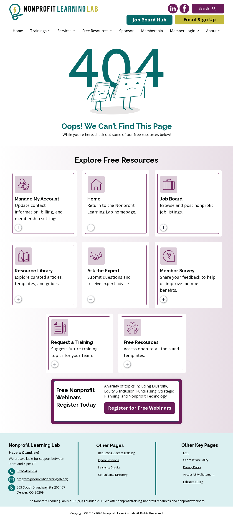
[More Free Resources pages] (111, 31)
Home (94, 199)
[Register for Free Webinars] (139, 408)
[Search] (208, 8)
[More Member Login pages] (198, 31)
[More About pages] (219, 31)
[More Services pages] (74, 31)
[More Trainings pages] (49, 31)
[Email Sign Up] (199, 19)
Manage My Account (37, 199)
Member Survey (177, 270)
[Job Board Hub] (149, 20)
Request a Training (72, 342)
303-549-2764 (27, 471)
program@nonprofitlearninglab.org (42, 479)
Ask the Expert (103, 270)
